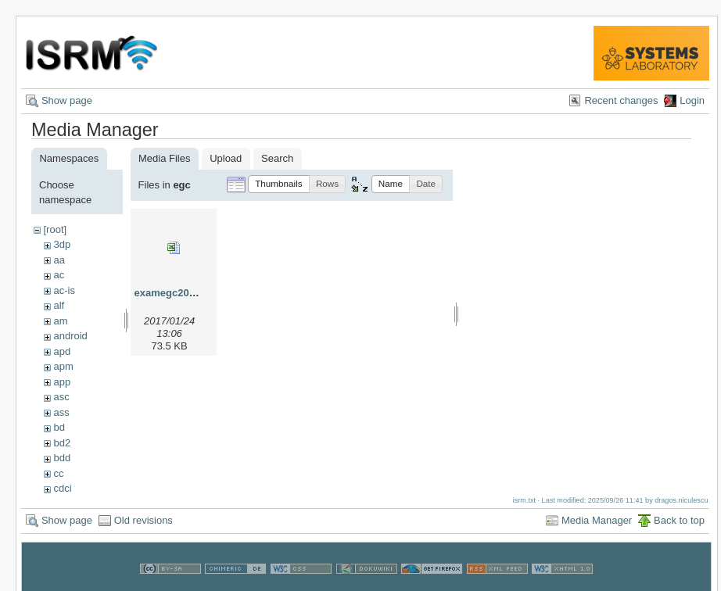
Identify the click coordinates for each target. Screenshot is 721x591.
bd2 (61, 443)
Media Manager (596, 520)
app (61, 382)
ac (58, 275)
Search (277, 158)
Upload (226, 158)
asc (61, 397)
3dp (61, 244)
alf (58, 305)
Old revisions (143, 520)
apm (63, 366)
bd (58, 427)
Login (692, 100)
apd (61, 351)
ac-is (63, 290)
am (60, 321)
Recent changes (621, 100)
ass (61, 412)
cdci (62, 488)
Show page (66, 100)
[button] (279, 184)
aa (58, 260)
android (70, 336)
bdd (61, 458)
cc (58, 473)
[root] (54, 229)
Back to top (679, 520)
